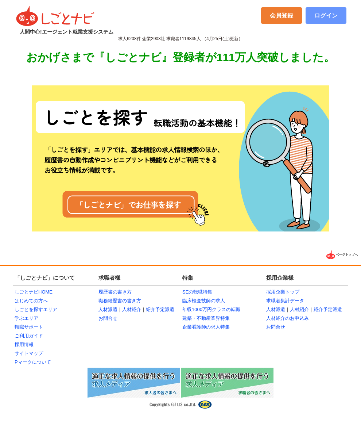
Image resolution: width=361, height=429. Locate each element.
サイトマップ (29, 353)
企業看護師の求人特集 (206, 327)
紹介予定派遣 (160, 309)
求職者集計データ (285, 300)
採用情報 (24, 344)
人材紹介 (131, 309)
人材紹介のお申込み (287, 318)
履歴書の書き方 (115, 292)
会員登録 (281, 15)
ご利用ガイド (29, 335)
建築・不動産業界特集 (206, 318)
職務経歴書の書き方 (119, 300)
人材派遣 (107, 309)
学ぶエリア (26, 318)
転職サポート (29, 327)
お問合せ (107, 318)
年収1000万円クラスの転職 (211, 309)
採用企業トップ (282, 292)
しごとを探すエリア (36, 309)
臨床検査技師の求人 (203, 300)
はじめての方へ (31, 300)
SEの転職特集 (197, 292)
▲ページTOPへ (342, 254)
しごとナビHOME (34, 292)
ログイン (326, 15)
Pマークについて (33, 362)
